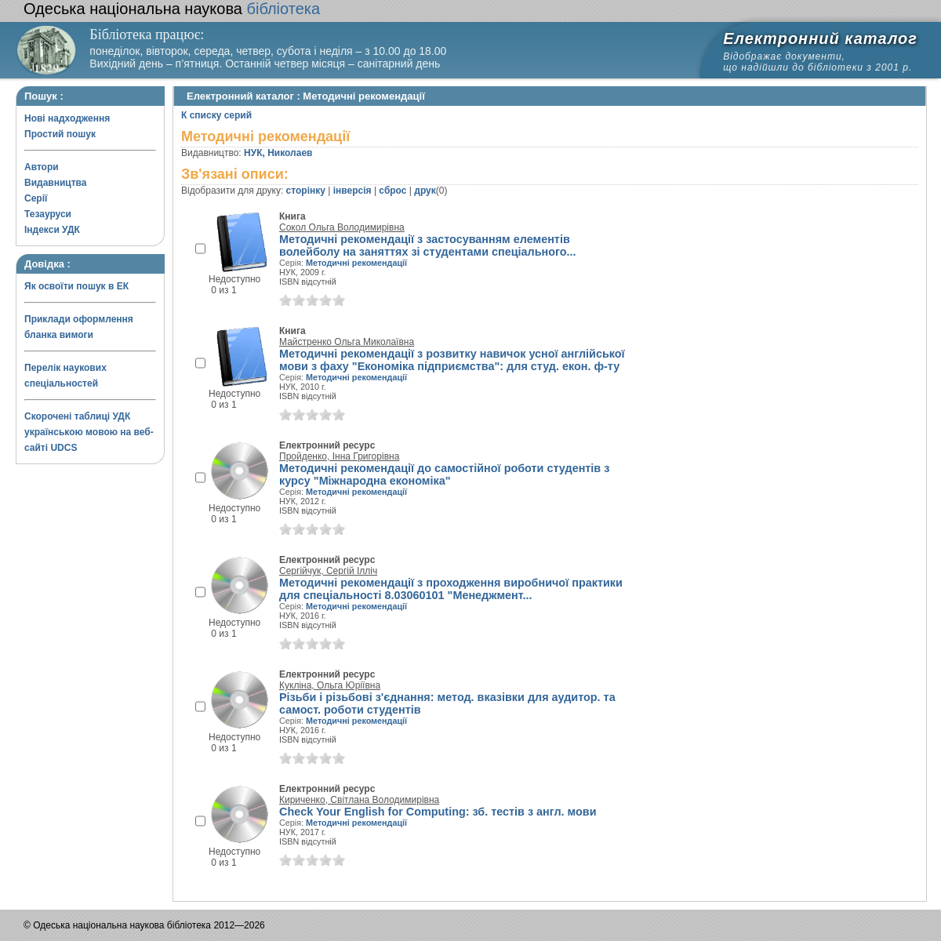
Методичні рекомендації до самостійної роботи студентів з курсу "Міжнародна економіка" (444, 474)
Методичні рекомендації (356, 262)
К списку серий (216, 115)
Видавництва (55, 182)
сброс (392, 190)
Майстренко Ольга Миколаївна (346, 341)
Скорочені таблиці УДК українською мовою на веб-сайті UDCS (89, 432)
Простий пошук (60, 134)
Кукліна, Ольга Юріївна (329, 685)
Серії (35, 198)
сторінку (305, 190)
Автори (41, 167)
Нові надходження (67, 118)
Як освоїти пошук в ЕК (76, 286)
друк (424, 190)
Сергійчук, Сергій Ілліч (328, 570)
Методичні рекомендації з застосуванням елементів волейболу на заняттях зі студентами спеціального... (427, 245)
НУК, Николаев (278, 152)
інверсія (352, 190)
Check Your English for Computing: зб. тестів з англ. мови (438, 811)
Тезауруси (47, 214)
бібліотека (172, 8)
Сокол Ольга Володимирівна (342, 227)
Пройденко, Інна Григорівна (339, 456)
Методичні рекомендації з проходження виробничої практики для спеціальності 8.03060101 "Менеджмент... (451, 588)
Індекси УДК (52, 229)
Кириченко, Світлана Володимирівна (359, 799)
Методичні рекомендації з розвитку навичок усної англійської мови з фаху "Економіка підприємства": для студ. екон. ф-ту (452, 359)
